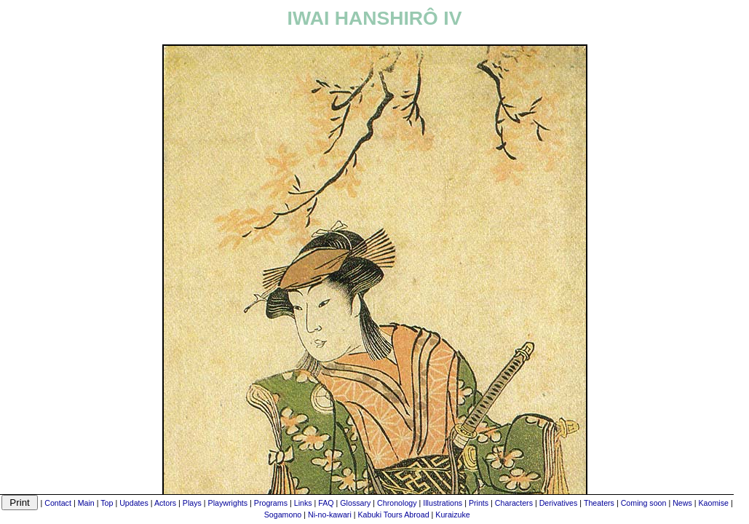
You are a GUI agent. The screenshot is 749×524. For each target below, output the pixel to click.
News (682, 503)
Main (86, 503)
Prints (478, 503)
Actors (165, 503)
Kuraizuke (452, 514)
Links (303, 503)
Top (106, 503)
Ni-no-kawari (330, 514)
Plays (192, 503)
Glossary (355, 503)
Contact (57, 503)
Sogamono (283, 514)
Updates (133, 503)
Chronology (397, 503)
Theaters (599, 503)
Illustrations (442, 503)
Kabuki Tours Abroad (393, 514)
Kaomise (714, 503)
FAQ (325, 503)
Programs (271, 503)
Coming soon (644, 503)
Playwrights (227, 503)
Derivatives (558, 503)
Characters (514, 503)
